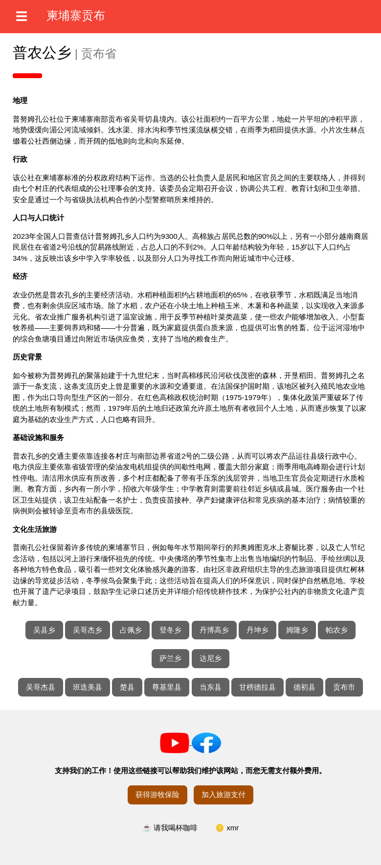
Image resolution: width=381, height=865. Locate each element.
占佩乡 (131, 630)
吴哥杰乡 (87, 630)
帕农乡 (337, 630)
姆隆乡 (297, 630)
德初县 (304, 687)
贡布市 (344, 687)
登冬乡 (170, 630)
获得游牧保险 (157, 794)
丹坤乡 (258, 630)
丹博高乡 (214, 630)
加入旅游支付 (224, 794)
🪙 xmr (227, 827)
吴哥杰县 (40, 687)
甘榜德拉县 (257, 687)
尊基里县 (166, 687)
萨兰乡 (170, 658)
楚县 (127, 687)
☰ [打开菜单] (21, 16)
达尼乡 (211, 658)
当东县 (211, 687)
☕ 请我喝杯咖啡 (170, 827)
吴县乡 (44, 630)
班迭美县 (87, 687)
